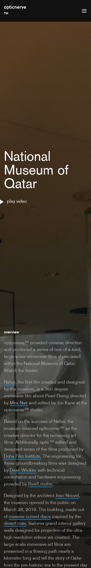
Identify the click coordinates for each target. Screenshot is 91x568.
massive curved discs (30, 516)
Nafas (9, 382)
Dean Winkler (23, 470)
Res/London (40, 484)
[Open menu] (84, 11)
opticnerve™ (15, 10)
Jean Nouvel (67, 495)
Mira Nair (19, 403)
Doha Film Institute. (22, 456)
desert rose (15, 523)
